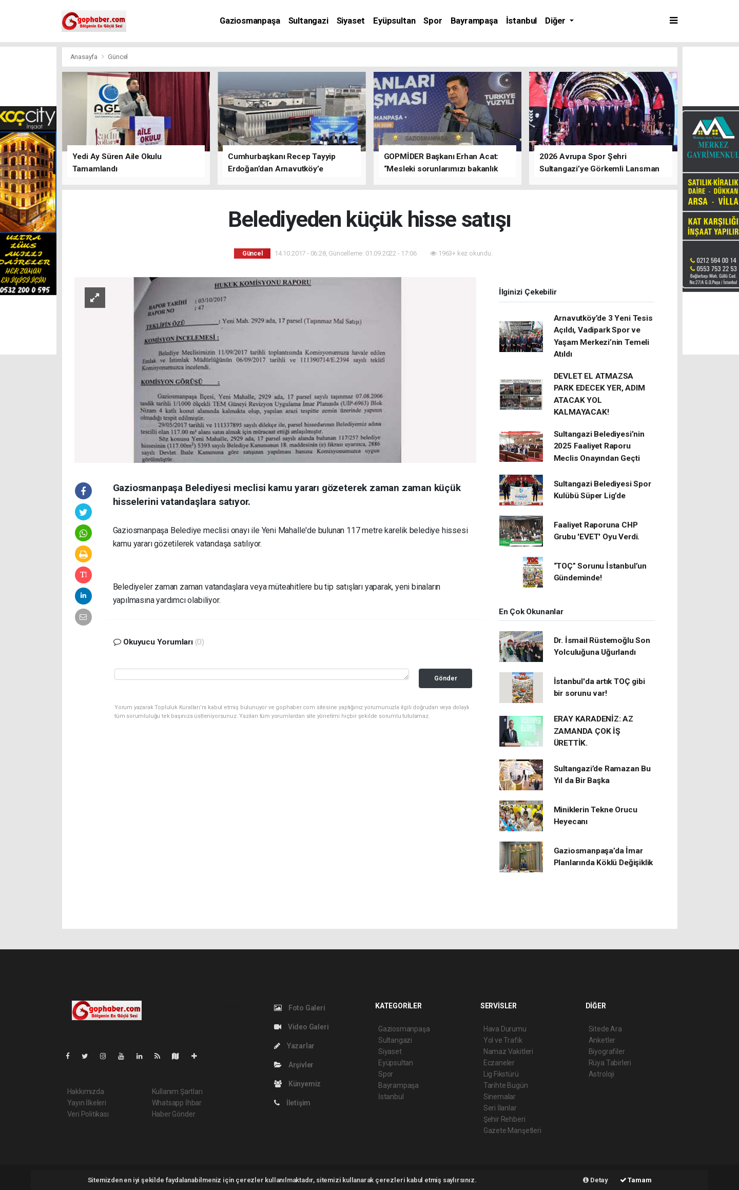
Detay (595, 1180)
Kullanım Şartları (177, 1091)
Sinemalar (499, 1097)
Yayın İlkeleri (86, 1103)
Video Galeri (301, 1027)
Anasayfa (84, 57)
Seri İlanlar (500, 1108)
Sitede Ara (605, 1029)
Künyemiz (297, 1084)
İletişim (292, 1103)
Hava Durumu (505, 1029)
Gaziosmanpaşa (250, 21)
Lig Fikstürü (501, 1074)
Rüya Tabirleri (610, 1063)
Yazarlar (294, 1046)
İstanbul (521, 21)
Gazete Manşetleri (512, 1130)
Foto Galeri (299, 1008)
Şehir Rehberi (504, 1119)
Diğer (556, 21)
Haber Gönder (174, 1114)
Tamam (636, 1180)
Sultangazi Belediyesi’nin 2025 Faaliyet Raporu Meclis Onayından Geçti (599, 446)
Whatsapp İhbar (177, 1103)
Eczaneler (499, 1063)
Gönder (445, 678)
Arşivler (294, 1065)
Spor (432, 21)
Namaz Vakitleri (508, 1051)
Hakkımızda (85, 1091)
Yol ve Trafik (502, 1040)
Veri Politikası (88, 1114)
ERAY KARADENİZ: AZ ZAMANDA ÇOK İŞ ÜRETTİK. (594, 731)
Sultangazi (308, 21)
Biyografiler (607, 1051)
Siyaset (351, 21)
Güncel (118, 57)
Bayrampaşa (474, 21)
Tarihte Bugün (505, 1085)
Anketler (602, 1040)
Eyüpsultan (394, 21)
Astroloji (601, 1074)
